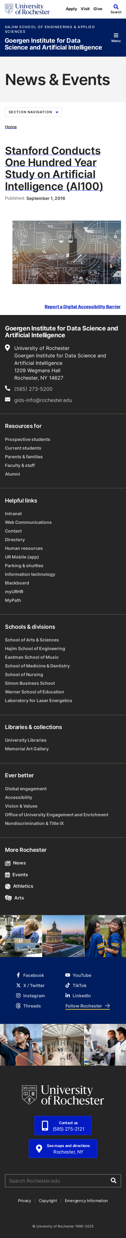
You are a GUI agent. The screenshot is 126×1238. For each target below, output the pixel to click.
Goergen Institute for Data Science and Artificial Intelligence (53, 44)
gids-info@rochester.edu (43, 400)
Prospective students (27, 439)
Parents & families (24, 456)
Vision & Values (21, 806)
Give (97, 8)
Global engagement (26, 789)
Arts (14, 898)
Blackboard (17, 583)
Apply (71, 8)
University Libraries (26, 740)
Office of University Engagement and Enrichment (56, 814)
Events (16, 874)
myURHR (14, 591)
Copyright (48, 1200)
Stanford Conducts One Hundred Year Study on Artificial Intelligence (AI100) (54, 168)
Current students (23, 448)
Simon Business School (30, 683)
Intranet (13, 513)
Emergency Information (86, 1200)
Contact (13, 531)
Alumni (12, 474)
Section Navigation (33, 112)
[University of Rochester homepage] (27, 9)
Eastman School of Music (32, 657)
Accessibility (18, 797)
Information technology (30, 574)
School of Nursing (24, 674)
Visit (85, 8)
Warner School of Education (34, 692)
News (15, 863)
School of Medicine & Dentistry (37, 666)
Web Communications (28, 522)
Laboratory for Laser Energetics (38, 700)
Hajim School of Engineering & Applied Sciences (50, 29)
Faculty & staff (20, 465)
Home (11, 126)
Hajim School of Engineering (35, 648)
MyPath (13, 600)
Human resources (24, 548)
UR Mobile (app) (22, 557)
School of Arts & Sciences (32, 640)
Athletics (19, 886)
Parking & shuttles (24, 565)
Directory (15, 539)
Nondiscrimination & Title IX (34, 823)
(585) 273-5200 (33, 389)
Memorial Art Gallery (27, 749)
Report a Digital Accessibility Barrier (83, 306)
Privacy (24, 1200)
